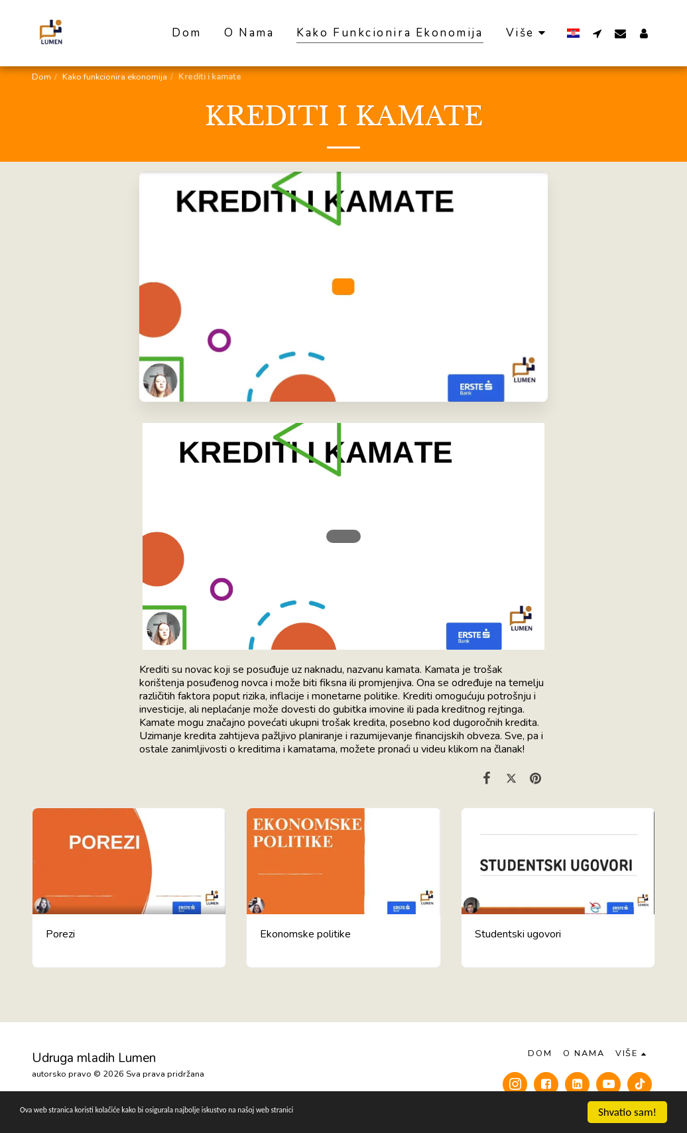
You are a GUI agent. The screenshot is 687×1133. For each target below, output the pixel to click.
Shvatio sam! (627, 1112)
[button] (597, 33)
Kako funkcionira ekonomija (114, 77)
